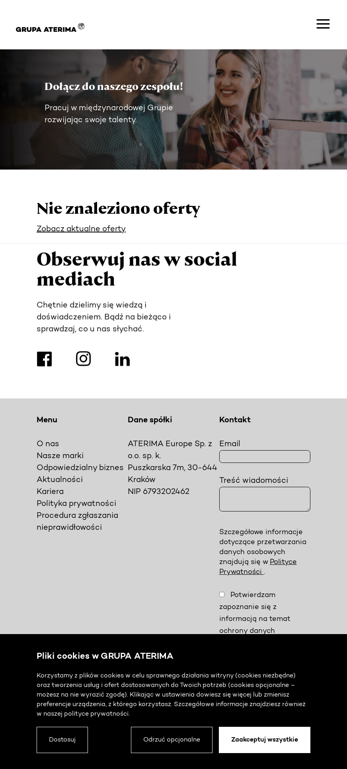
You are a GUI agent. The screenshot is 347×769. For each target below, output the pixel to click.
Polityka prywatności (76, 504)
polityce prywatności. (97, 714)
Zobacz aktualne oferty (81, 229)
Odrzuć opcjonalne (171, 740)
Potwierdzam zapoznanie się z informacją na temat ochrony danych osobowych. (254, 619)
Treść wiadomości (253, 481)
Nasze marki (60, 456)
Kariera (50, 492)
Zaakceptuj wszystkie (264, 740)
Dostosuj (62, 740)
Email (229, 444)
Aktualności (60, 480)
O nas (48, 444)
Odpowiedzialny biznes (80, 468)
